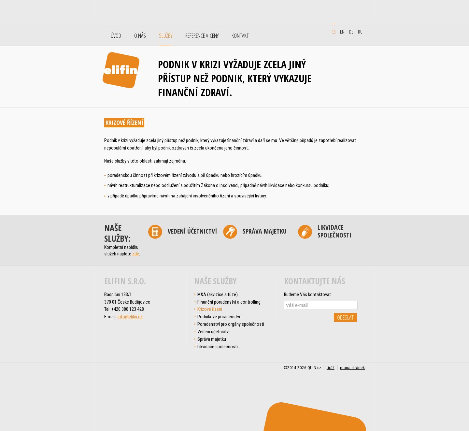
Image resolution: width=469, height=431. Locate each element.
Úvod (116, 35)
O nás (140, 35)
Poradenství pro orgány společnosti (230, 324)
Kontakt (240, 35)
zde (135, 253)
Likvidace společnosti (334, 231)
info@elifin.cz (130, 316)
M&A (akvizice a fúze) (217, 294)
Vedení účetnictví (192, 231)
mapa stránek (352, 367)
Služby (165, 35)
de (351, 32)
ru (360, 32)
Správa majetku (265, 231)
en (342, 32)
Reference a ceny (202, 35)
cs (333, 32)
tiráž (330, 367)
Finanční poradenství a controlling (229, 302)
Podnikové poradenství (218, 316)
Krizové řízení (209, 309)
